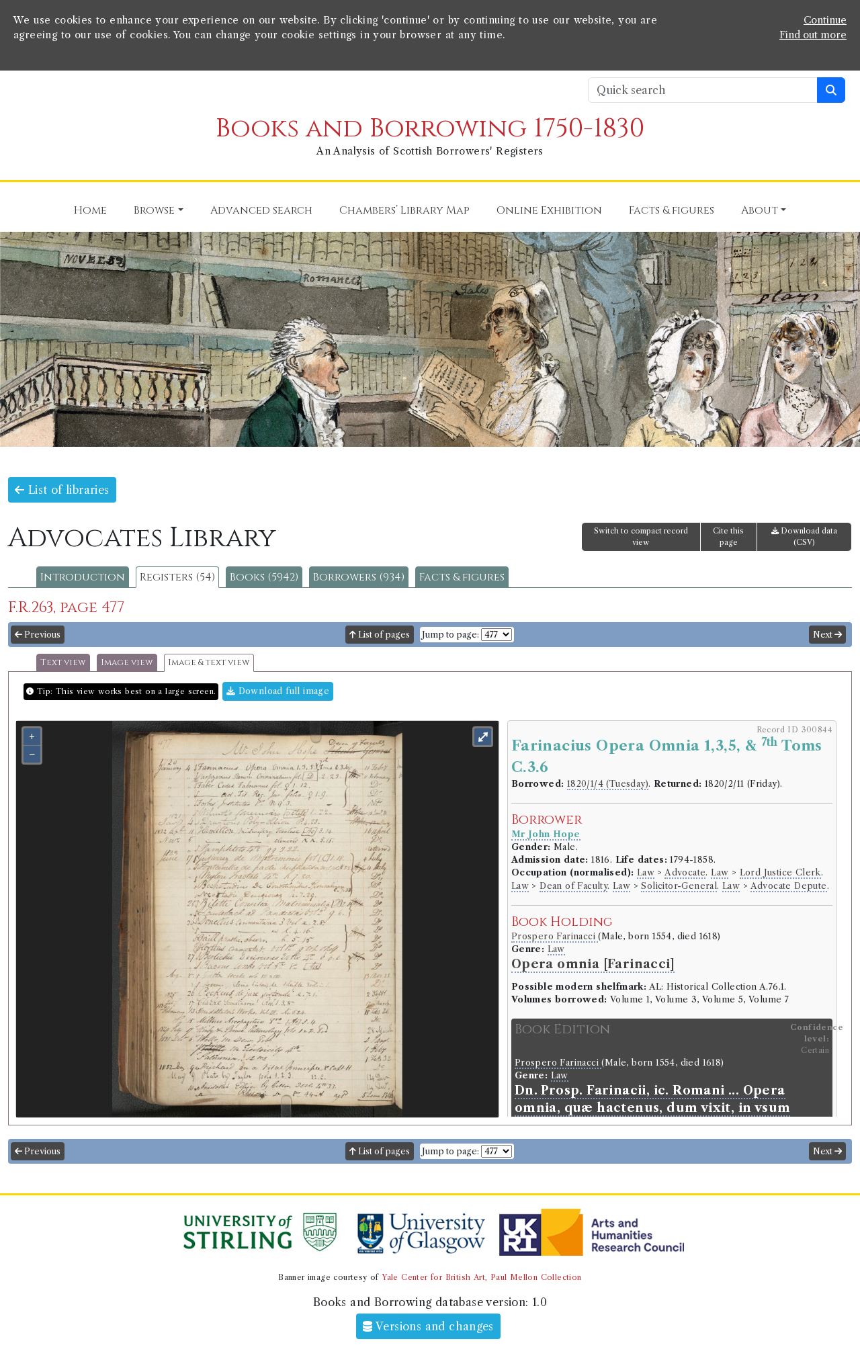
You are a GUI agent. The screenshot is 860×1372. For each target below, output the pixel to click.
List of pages (379, 635)
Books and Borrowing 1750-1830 (430, 129)
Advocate (684, 872)
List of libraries (62, 490)
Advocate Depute (788, 886)
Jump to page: (450, 635)
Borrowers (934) (358, 577)
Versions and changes (428, 1326)
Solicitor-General (679, 886)
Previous (37, 635)
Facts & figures (462, 577)
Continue (825, 20)
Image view (127, 663)
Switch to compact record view (641, 536)
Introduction (82, 577)
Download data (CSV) (804, 536)
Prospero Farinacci (555, 936)
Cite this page (728, 536)
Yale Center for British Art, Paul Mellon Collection (481, 1277)
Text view (63, 663)
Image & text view (209, 663)
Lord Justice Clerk (780, 872)
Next (827, 635)
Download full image (277, 691)
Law (645, 872)
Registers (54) (177, 577)
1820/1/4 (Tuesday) (607, 784)
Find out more (813, 35)
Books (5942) (264, 577)
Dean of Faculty (573, 886)
